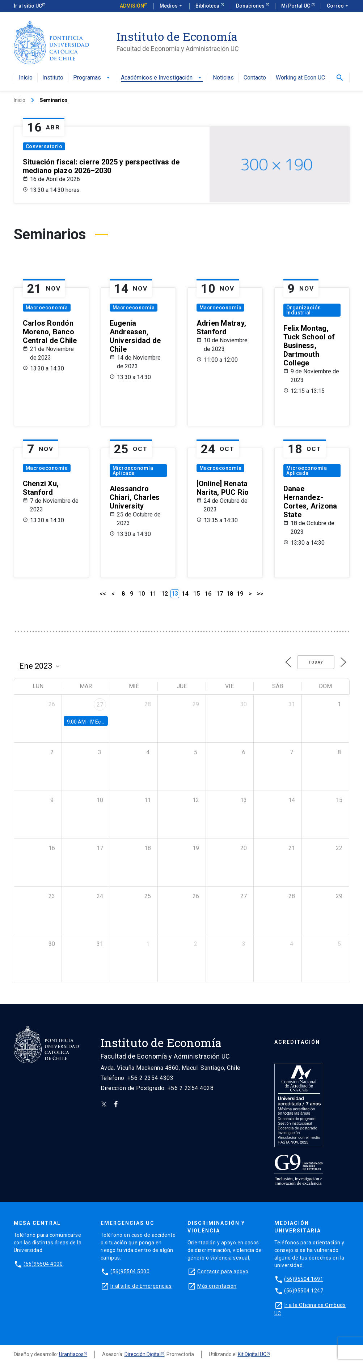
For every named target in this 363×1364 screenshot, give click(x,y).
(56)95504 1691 (303, 1279)
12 (164, 593)
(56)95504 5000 (129, 1271)
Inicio (26, 78)
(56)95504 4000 (43, 1264)
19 (240, 593)
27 (100, 704)
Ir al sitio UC (28, 6)
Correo (338, 6)
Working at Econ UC (300, 78)
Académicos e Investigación (162, 78)
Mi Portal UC (296, 6)
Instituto (52, 78)
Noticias (223, 78)
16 (208, 593)
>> (260, 593)
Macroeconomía (47, 307)
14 (185, 593)
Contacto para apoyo (223, 1271)
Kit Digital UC (252, 1354)
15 (196, 593)
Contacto (255, 78)
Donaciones (251, 6)
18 (230, 593)
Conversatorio (44, 146)
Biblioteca (207, 6)
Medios (171, 6)
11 (153, 593)
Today (315, 662)
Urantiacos (71, 1354)
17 (219, 593)
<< (103, 593)
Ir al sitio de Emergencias (141, 1286)
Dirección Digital (142, 1354)
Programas (92, 78)
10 (141, 593)
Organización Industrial (303, 310)
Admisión (132, 6)
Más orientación (217, 1286)
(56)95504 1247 (303, 1290)
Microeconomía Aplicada (133, 470)
